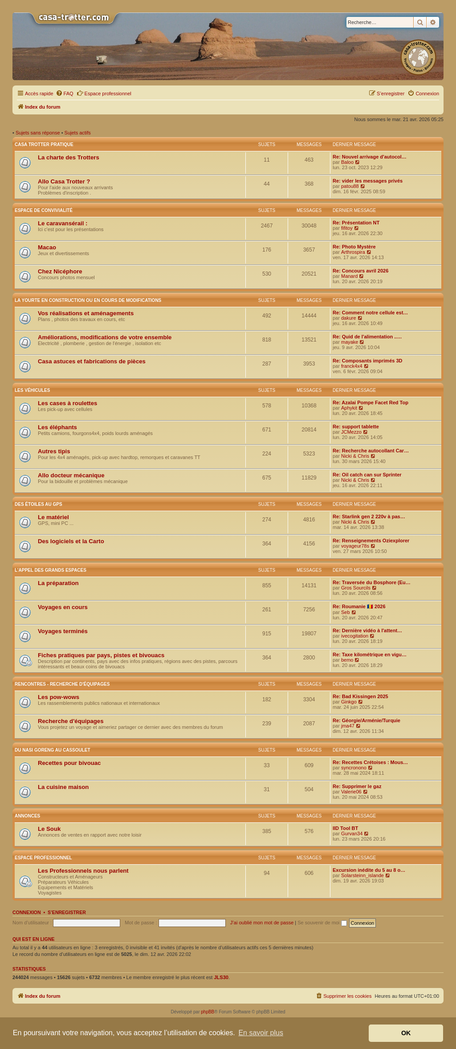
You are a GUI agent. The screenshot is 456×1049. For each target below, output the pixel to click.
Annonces (27, 815)
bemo (347, 660)
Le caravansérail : (62, 223)
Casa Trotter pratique (44, 144)
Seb (345, 612)
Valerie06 (351, 791)
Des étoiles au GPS (38, 504)
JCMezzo (351, 432)
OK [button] (406, 1033)
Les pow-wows (58, 697)
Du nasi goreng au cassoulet (52, 750)
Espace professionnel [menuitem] (104, 93)
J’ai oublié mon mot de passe (261, 922)
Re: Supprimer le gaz (357, 786)
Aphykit (349, 408)
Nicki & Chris (355, 456)
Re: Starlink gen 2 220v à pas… (369, 516)
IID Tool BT (345, 828)
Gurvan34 (351, 833)
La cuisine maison (63, 787)
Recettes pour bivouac (69, 763)
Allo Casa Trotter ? (64, 181)
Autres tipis (54, 451)
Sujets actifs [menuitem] (78, 132)
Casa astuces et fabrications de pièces (92, 361)
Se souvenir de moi (321, 922)
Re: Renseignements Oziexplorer (371, 540)
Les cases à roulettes (67, 403)
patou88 (350, 186)
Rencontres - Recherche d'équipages (62, 684)
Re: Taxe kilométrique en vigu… (370, 654)
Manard (349, 276)
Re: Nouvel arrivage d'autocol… (370, 156)
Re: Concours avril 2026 (360, 270)
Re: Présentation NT (356, 222)
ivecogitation (354, 635)
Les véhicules (32, 390)
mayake (349, 342)
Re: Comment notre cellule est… (370, 312)
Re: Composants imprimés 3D (367, 360)
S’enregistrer (67, 912)
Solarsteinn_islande (362, 875)
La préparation (58, 583)
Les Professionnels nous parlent (83, 870)
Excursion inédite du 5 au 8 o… (369, 870)
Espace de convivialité (44, 210)
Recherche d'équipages (71, 721)
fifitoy (347, 228)
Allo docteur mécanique (71, 475)
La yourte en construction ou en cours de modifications (88, 300)
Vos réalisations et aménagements (86, 313)
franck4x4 (351, 366)
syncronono (353, 767)
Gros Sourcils (355, 587)
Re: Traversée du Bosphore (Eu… (372, 582)
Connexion (26, 912)
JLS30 (221, 977)
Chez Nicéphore (60, 271)
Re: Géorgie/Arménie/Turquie (366, 720)
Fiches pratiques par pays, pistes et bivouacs (101, 655)
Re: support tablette (356, 426)
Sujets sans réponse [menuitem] (38, 132)
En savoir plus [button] (260, 1033)
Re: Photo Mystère (354, 246)
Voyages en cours (63, 607)
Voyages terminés (63, 631)
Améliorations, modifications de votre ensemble (104, 337)
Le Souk (49, 828)
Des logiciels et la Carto (71, 541)
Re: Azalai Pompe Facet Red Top (370, 402)
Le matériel (53, 517)
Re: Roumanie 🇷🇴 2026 (359, 606)
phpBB (207, 1011)
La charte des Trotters (68, 157)
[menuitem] (64, 93)
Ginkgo (349, 701)
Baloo (347, 162)
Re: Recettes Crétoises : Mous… (370, 762)
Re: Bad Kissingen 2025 (360, 696)
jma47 (347, 725)
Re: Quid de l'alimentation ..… (367, 336)
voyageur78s (355, 546)
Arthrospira (353, 252)
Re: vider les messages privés (368, 180)
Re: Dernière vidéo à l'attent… (367, 630)
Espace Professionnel (43, 857)
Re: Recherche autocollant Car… (371, 450)
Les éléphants (57, 427)
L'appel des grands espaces (50, 570)
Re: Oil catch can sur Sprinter (367, 474)
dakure (348, 318)
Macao (47, 247)
